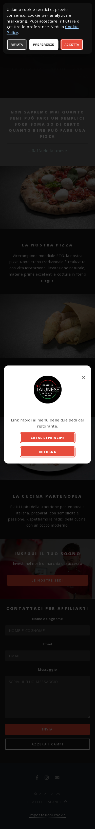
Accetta (71, 44)
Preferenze (43, 44)
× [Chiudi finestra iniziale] (84, 377)
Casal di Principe (47, 438)
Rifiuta (17, 44)
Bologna (47, 452)
